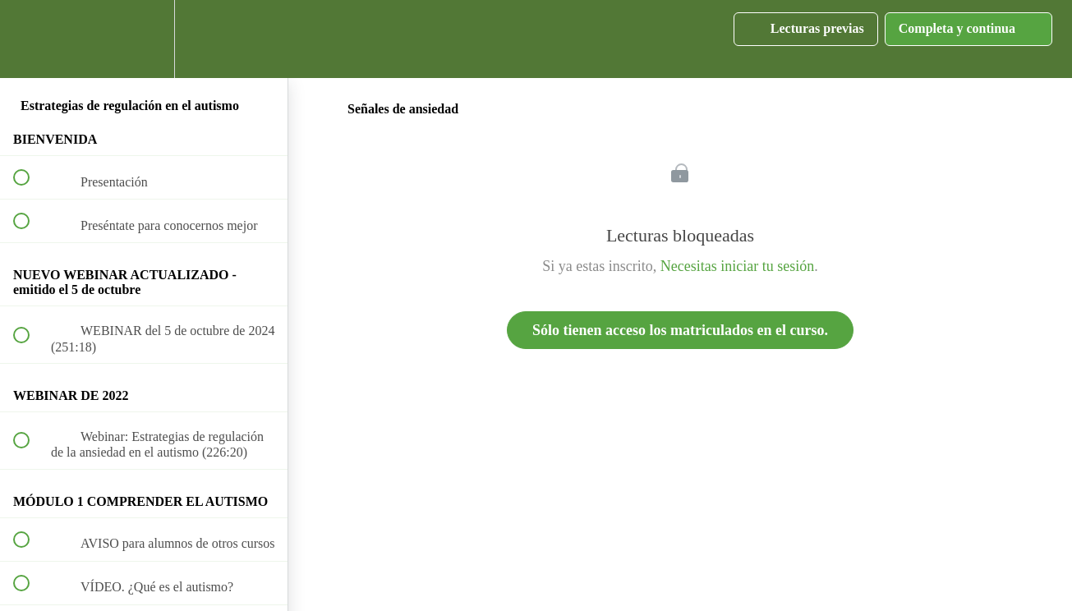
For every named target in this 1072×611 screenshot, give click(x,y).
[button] (30, 39)
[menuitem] (143, 39)
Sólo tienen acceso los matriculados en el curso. (680, 330)
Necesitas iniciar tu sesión (737, 266)
